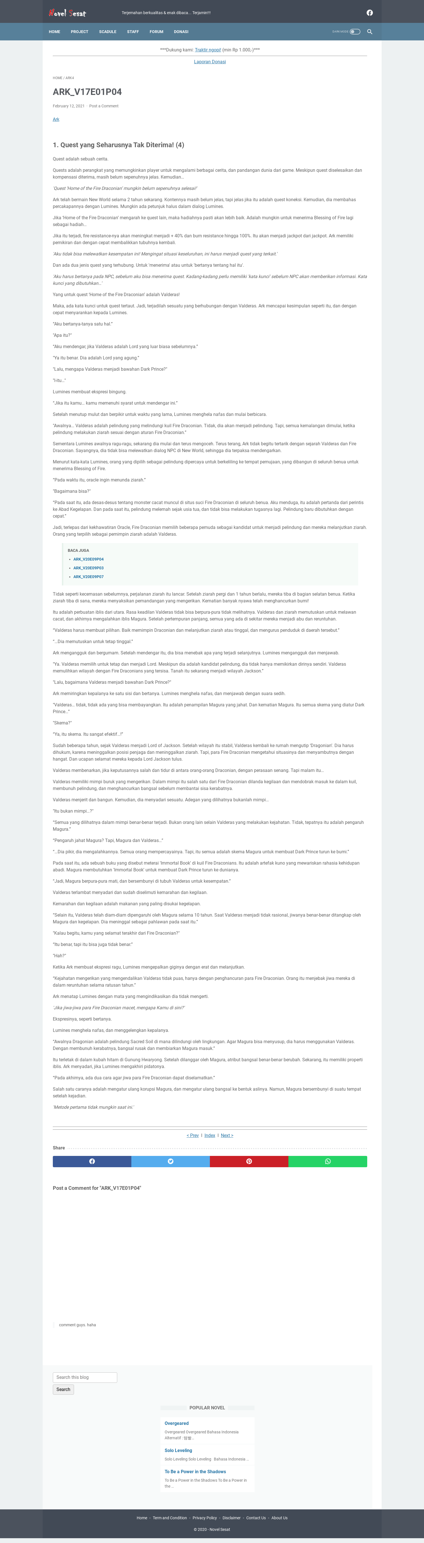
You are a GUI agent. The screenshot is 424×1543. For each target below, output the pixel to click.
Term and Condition (170, 1522)
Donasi (185, 22)
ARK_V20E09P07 (88, 632)
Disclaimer (232, 1522)
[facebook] (365, 7)
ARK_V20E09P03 (88, 623)
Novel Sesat (220, 1534)
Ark (56, 114)
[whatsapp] (239, 1319)
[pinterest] (186, 1319)
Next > (176, 1292)
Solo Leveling (304, 120)
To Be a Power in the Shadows (321, 147)
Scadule (111, 22)
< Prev (142, 1292)
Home (58, 22)
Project (83, 22)
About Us (279, 1522)
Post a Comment (104, 100)
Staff (137, 22)
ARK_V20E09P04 (88, 615)
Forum (160, 22)
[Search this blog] (319, 47)
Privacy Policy (205, 1522)
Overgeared (303, 93)
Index (159, 1292)
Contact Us (256, 1522)
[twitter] (133, 1319)
